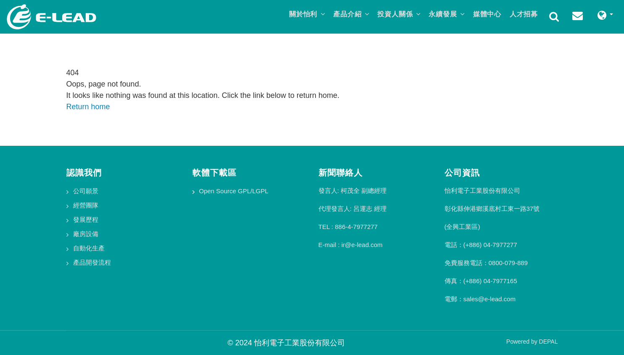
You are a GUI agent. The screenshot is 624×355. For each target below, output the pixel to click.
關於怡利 (295, 15)
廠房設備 (85, 233)
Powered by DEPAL (532, 341)
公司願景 (85, 191)
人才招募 (522, 15)
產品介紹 (342, 15)
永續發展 (442, 15)
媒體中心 (484, 15)
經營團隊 (85, 205)
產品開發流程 (92, 262)
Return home (88, 107)
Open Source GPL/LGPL (234, 191)
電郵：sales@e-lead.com (480, 298)
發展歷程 (85, 219)
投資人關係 (391, 15)
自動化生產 (89, 248)
